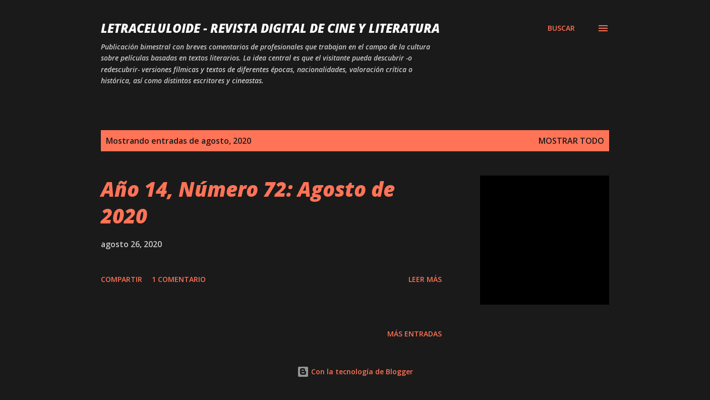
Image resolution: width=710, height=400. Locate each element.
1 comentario (179, 279)
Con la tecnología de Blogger (355, 371)
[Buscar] (561, 28)
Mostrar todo (571, 140)
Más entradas (414, 333)
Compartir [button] (121, 279)
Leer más (425, 279)
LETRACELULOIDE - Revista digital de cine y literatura (270, 28)
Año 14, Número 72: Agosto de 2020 (248, 202)
